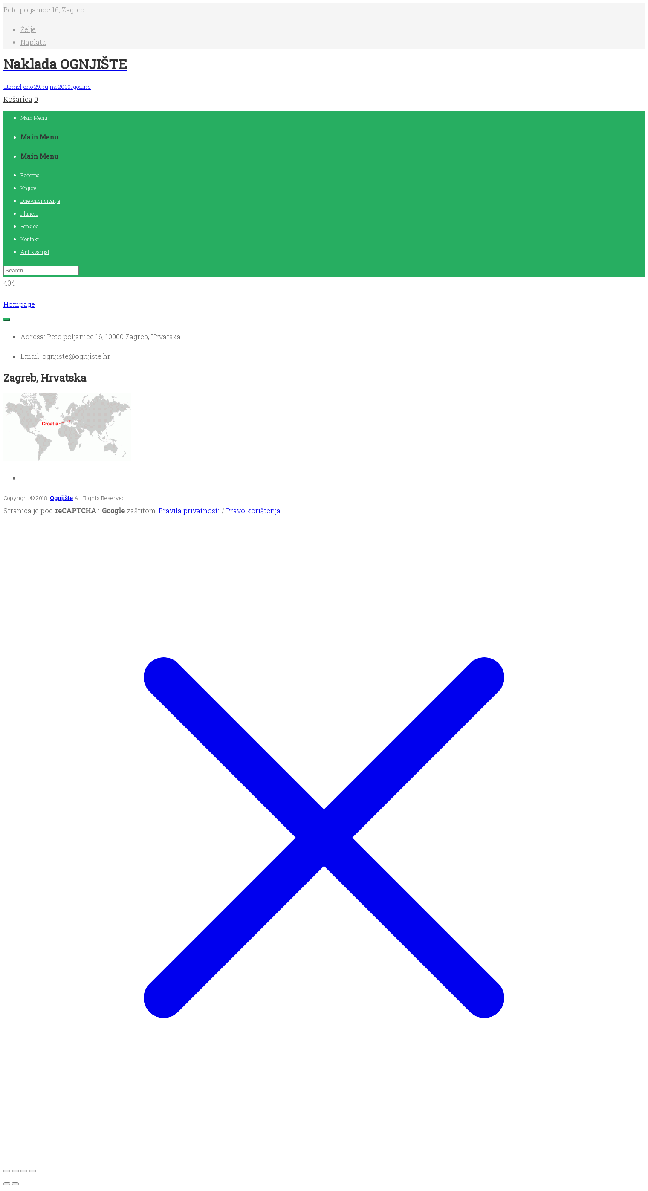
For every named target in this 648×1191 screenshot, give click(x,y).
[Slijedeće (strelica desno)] (15, 1183)
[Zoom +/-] (6, 1171)
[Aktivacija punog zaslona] (15, 1171)
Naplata (33, 42)
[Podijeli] (23, 1171)
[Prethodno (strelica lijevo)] (6, 1183)
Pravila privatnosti (189, 510)
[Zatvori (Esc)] (32, 1171)
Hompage (19, 304)
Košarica (17, 99)
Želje (28, 29)
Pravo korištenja (253, 510)
